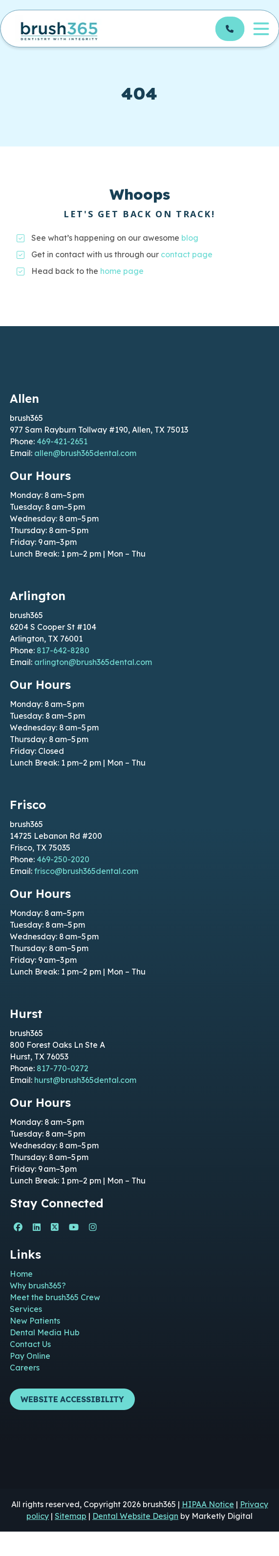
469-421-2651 (62, 441)
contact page (187, 254)
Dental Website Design (135, 1516)
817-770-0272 (62, 1068)
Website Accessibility (72, 1399)
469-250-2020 (63, 859)
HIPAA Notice (208, 1504)
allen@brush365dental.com (85, 453)
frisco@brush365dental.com (86, 871)
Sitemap (70, 1516)
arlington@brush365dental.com (93, 662)
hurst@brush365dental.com (85, 1080)
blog (189, 238)
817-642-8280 (63, 650)
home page (122, 271)
